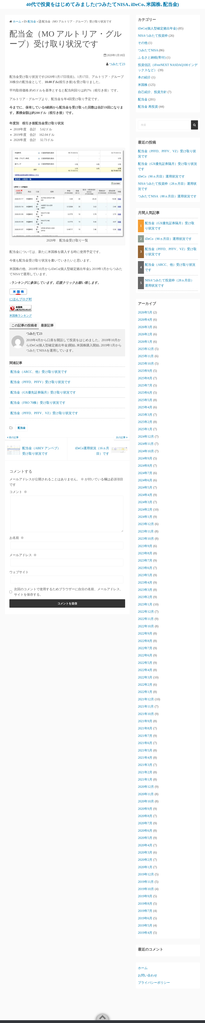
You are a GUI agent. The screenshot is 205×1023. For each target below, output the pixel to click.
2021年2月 (145, 772)
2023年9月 (145, 546)
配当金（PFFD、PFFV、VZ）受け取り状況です (44, 413)
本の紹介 (144, 77)
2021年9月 (145, 721)
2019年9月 (145, 896)
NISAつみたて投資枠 (153, 35)
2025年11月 (146, 356)
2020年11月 (146, 794)
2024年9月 (145, 458)
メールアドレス (23, 555)
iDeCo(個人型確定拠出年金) (157, 28)
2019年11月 (146, 881)
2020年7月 (145, 823)
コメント (18, 492)
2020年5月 (145, 837)
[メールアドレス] (66, 562)
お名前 (16, 537)
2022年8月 (145, 641)
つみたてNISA (148, 50)
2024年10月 (146, 451)
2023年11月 (146, 531)
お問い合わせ (147, 975)
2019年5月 (145, 925)
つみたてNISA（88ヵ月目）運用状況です (167, 196)
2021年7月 (145, 735)
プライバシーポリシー (154, 982)
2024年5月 (145, 487)
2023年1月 (145, 604)
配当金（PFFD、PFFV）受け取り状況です (40, 382)
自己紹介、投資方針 (152, 92)
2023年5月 (145, 575)
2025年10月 (146, 363)
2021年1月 (145, 779)
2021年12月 (146, 699)
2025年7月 (145, 385)
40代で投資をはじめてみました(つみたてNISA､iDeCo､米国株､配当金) (102, 4)
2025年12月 (146, 349)
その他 (143, 43)
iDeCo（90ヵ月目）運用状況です (161, 176)
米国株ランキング (20, 315)
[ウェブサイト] (66, 579)
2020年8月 (145, 816)
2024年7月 (145, 473)
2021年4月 (145, 757)
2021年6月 (145, 743)
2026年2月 (145, 334)
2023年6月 (145, 568)
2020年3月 (145, 852)
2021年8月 (145, 728)
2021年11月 (146, 706)
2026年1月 (145, 341)
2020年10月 (146, 801)
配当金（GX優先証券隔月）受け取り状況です (43, 392)
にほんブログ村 (20, 299)
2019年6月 (145, 918)
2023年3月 (145, 589)
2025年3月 (145, 414)
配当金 (21, 427)
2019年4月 (145, 932)
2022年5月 (145, 662)
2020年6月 (145, 830)
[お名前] (66, 545)
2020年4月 (145, 845)
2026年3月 (145, 327)
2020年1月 (145, 867)
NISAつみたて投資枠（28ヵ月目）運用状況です (169, 283)
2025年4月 (145, 407)
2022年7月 (145, 648)
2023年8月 (145, 553)
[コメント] (66, 514)
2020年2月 (145, 859)
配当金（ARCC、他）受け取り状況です (38, 371)
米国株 (143, 84)
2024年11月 (146, 443)
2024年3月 (145, 502)
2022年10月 (146, 626)
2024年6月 (145, 480)
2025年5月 (145, 400)
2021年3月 (145, 764)
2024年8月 (145, 465)
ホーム (143, 968)
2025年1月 (145, 429)
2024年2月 (145, 509)
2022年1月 (145, 691)
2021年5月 (145, 750)
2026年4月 (145, 319)
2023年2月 (145, 597)
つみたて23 (117, 64)
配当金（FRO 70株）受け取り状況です (37, 402)
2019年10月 (146, 889)
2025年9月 (145, 370)
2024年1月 (145, 516)
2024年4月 (145, 495)
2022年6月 (145, 655)
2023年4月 (145, 582)
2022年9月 (145, 633)
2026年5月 (145, 312)
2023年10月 (146, 538)
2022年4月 (145, 670)
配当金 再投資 (148, 106)
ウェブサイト (19, 572)
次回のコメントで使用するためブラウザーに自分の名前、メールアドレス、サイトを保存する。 (68, 591)
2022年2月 (145, 684)
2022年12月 (146, 611)
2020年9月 (145, 808)
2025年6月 (145, 392)
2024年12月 (146, 436)
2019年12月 (146, 874)
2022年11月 (146, 618)
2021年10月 (146, 714)
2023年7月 (145, 560)
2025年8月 (145, 378)
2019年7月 (145, 910)
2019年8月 (145, 903)
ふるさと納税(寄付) (152, 57)
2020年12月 (146, 786)
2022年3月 (145, 677)
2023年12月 (146, 524)
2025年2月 (145, 422)
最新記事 (47, 325)
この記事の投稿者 (24, 325)
